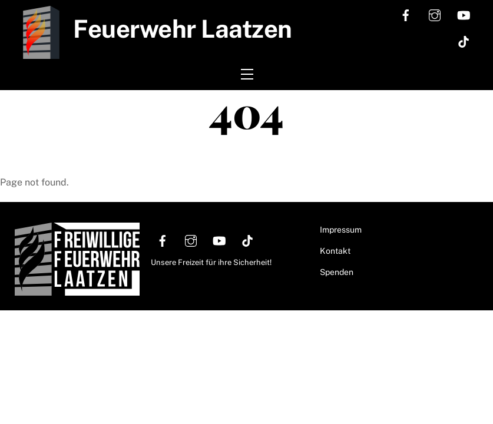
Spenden (336, 272)
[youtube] (463, 13)
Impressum (341, 229)
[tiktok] (463, 40)
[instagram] (434, 13)
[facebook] (406, 13)
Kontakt (335, 251)
